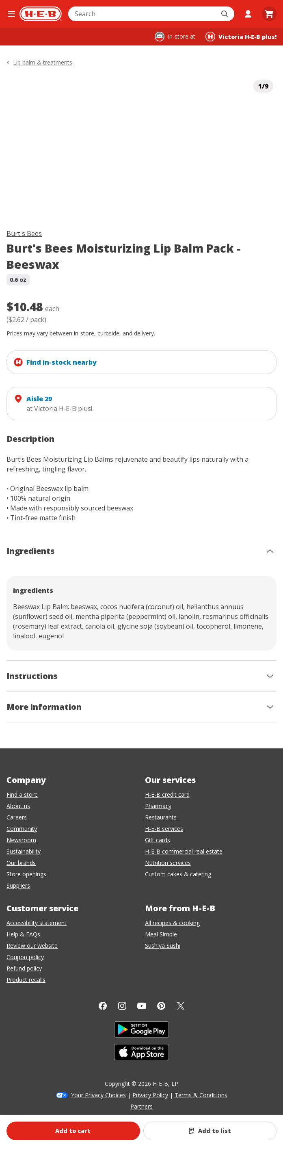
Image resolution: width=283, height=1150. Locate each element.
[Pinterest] (161, 1006)
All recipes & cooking (172, 923)
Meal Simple (161, 934)
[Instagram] (122, 1006)
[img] (141, 146)
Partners (141, 1106)
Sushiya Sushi (162, 945)
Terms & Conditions (201, 1095)
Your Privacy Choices (98, 1095)
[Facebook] (103, 1006)
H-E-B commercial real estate (184, 851)
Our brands (21, 863)
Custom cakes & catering (178, 874)
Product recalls (25, 980)
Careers (16, 817)
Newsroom (21, 840)
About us (18, 806)
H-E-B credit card (167, 794)
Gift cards (157, 840)
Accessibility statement (36, 923)
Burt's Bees (24, 233)
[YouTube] (142, 1006)
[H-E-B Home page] (40, 13)
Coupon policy (25, 957)
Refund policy (24, 968)
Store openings (26, 874)
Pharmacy (158, 806)
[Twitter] (181, 1006)
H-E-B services (164, 828)
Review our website (32, 945)
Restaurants (161, 817)
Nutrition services (168, 863)
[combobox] (142, 13)
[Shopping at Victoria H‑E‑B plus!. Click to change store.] (241, 36)
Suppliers (18, 885)
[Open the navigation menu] (11, 14)
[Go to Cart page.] (269, 13)
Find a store (22, 794)
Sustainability (23, 851)
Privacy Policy (150, 1095)
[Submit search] (225, 13)
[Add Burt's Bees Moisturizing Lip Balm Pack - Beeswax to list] (210, 1131)
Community (21, 828)
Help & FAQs (23, 934)
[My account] (248, 13)
